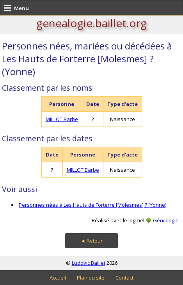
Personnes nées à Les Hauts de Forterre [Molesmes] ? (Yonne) (92, 204)
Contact (124, 277)
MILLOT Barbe (62, 119)
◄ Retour (91, 240)
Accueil (58, 277)
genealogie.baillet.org (91, 23)
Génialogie (166, 220)
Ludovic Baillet (88, 262)
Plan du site (91, 277)
